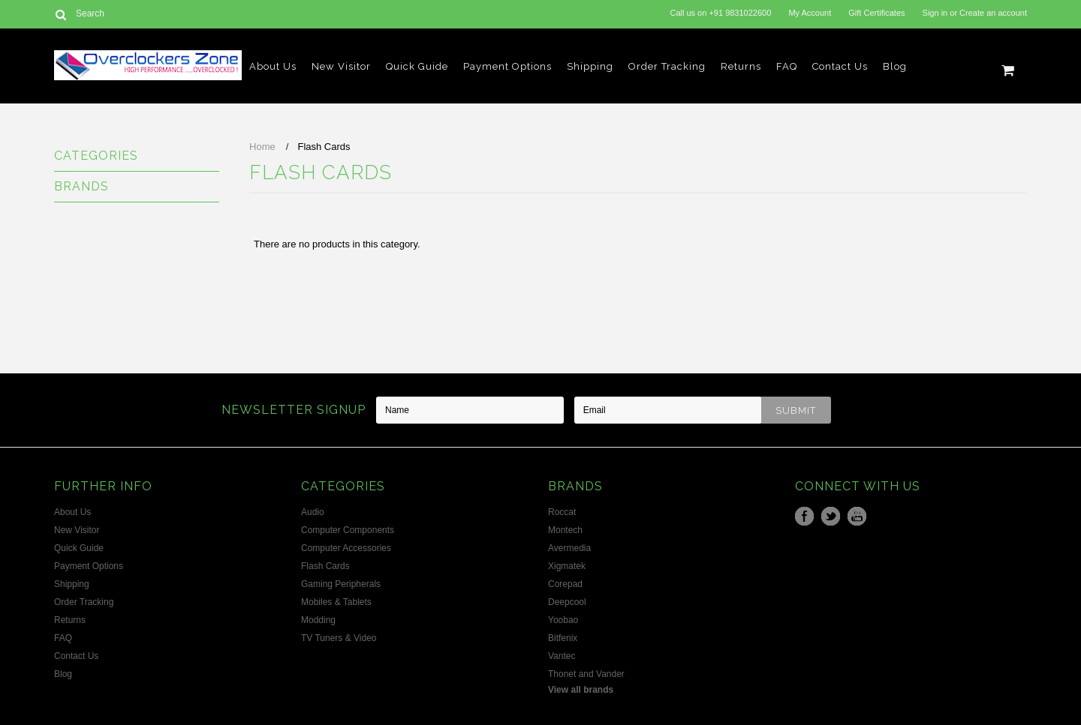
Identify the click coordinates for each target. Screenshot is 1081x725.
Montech (565, 530)
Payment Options (507, 66)
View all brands (580, 690)
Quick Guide (417, 66)
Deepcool (567, 602)
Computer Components (347, 530)
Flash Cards (325, 566)
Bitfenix (562, 638)
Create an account (993, 12)
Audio (312, 512)
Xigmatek (567, 566)
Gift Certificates (876, 12)
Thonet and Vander (586, 674)
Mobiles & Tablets (336, 602)
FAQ (786, 66)
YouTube (857, 516)
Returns (741, 66)
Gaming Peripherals (341, 584)
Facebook (804, 516)
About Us (273, 66)
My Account (809, 12)
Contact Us (840, 66)
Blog (895, 66)
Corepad (565, 584)
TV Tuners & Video (339, 638)
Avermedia (569, 548)
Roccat (562, 512)
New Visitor (341, 66)
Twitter (830, 516)
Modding (318, 620)
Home (262, 146)
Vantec (561, 656)
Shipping (590, 66)
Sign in (935, 12)
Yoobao (563, 620)
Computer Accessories (346, 548)
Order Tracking (667, 66)
